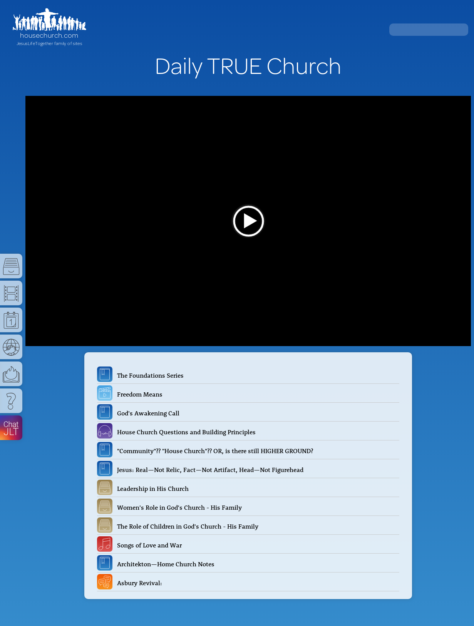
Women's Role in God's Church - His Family (181, 507)
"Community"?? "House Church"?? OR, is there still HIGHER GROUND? (216, 451)
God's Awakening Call (150, 413)
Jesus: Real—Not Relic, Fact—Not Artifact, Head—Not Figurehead (212, 470)
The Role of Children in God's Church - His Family (189, 526)
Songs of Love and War (151, 545)
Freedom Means (141, 394)
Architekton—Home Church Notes (167, 564)
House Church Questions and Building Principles (188, 432)
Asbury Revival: (141, 583)
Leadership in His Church (154, 488)
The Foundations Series (152, 375)
